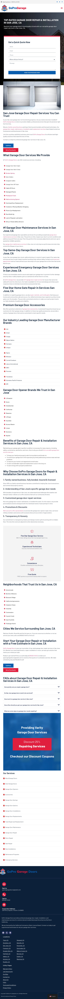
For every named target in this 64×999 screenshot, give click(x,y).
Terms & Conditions (5, 996)
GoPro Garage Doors (9, 122)
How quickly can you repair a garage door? (16, 687)
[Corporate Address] (4, 905)
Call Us (4, 898)
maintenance (19, 129)
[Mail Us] (4, 884)
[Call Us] (4, 894)
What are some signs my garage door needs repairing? (20, 711)
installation (26, 129)
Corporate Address (8, 909)
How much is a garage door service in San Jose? (18, 699)
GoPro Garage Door (10, 280)
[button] (61, 8)
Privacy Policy (13, 996)
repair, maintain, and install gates (40, 295)
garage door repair (8, 129)
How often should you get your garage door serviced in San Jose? (23, 705)
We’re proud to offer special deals (13, 510)
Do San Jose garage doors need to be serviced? (18, 693)
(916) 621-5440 (33, 655)
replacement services (39, 129)
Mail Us (4, 888)
